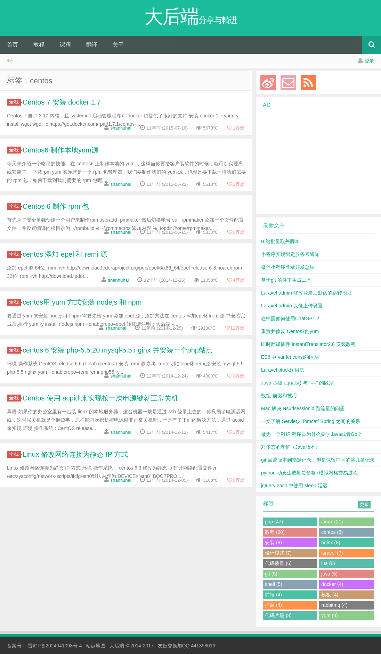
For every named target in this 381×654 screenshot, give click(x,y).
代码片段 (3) (278, 615)
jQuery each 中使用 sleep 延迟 (294, 485)
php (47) (274, 521)
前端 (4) (273, 594)
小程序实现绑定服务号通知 (290, 254)
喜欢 (235, 128)
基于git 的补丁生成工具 (286, 280)
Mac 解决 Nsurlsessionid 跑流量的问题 (303, 408)
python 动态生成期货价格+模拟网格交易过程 (309, 472)
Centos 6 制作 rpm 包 (56, 206)
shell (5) (273, 584)
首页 (12, 45)
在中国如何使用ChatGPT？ (290, 318)
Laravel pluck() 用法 (282, 370)
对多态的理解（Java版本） (290, 447)
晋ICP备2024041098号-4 (55, 645)
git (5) (271, 574)
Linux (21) (332, 521)
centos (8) (332, 532)
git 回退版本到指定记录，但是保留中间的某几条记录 (318, 460)
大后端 (117, 645)
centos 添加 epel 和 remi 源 (65, 254)
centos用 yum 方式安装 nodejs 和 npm (82, 302)
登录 (369, 61)
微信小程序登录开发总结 (288, 267)
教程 (38, 45)
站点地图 (95, 645)
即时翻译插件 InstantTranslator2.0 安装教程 (308, 344)
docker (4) (332, 584)
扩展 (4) (273, 605)
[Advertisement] (314, 163)
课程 (65, 45)
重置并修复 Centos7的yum (290, 331)
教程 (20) (275, 532)
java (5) (329, 574)
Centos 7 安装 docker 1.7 (62, 102)
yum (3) (329, 615)
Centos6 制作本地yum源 (60, 150)
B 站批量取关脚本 (280, 241)
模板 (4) (329, 594)
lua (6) (328, 563)
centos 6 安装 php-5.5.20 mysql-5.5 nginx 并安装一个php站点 (118, 350)
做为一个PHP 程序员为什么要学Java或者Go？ (311, 434)
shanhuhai (121, 128)
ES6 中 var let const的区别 (290, 357)
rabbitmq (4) (334, 605)
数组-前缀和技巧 (279, 395)
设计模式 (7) (278, 553)
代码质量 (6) (278, 563)
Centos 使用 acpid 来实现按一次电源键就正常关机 (100, 398)
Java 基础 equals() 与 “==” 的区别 (297, 383)
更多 (364, 504)
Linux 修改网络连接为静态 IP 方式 (75, 454)
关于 (118, 45)
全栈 (15, 102)
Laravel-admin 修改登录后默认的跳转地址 (306, 293)
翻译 (91, 45)
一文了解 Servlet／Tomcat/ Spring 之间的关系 (310, 421)
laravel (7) (332, 553)
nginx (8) (330, 542)
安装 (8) (273, 542)
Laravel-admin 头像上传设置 (292, 305)
